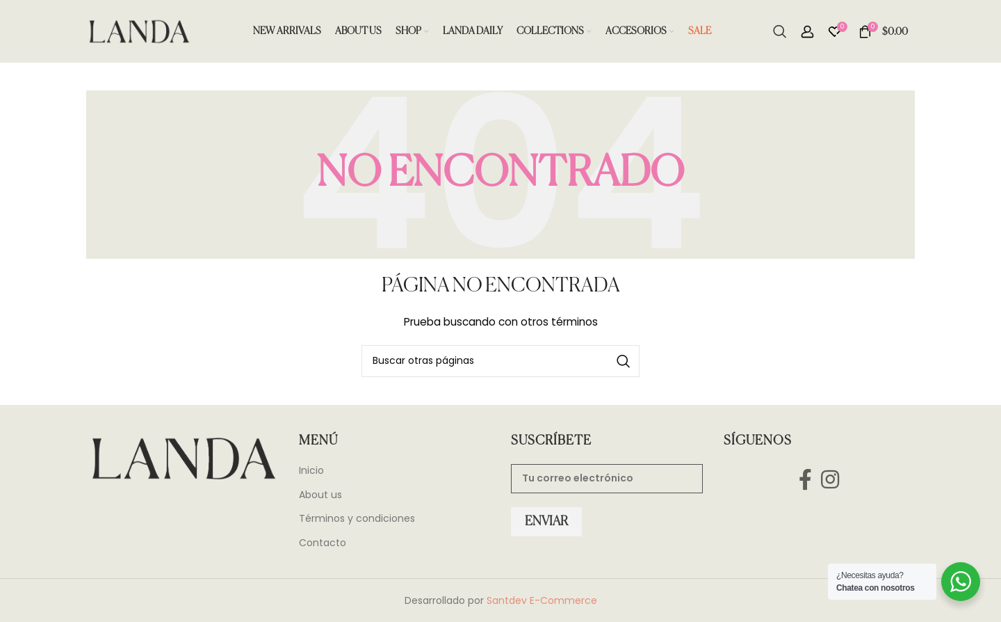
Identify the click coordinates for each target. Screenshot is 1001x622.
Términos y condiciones (357, 518)
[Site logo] (138, 31)
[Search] (780, 31)
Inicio (311, 470)
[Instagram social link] (830, 480)
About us (320, 495)
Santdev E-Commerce (542, 600)
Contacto (322, 543)
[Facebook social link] (805, 480)
